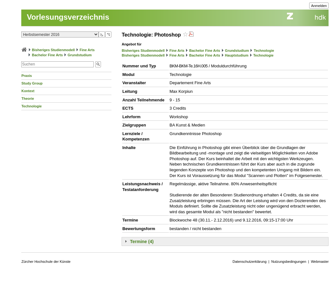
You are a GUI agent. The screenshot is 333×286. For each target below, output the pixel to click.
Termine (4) (141, 241)
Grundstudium (80, 55)
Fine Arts (87, 50)
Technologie (31, 106)
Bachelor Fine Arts (47, 55)
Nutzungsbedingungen (288, 261)
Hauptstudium (237, 55)
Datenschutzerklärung (250, 261)
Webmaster (320, 261)
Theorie (27, 98)
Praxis (26, 76)
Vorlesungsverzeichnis (68, 17)
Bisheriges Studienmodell (53, 50)
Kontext (27, 91)
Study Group (32, 83)
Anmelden (319, 6)
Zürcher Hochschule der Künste (45, 261)
